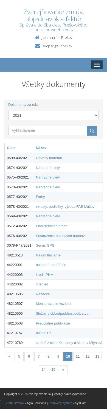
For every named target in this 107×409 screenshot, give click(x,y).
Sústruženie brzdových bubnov (60, 236)
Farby (40, 197)
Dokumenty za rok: (23, 105)
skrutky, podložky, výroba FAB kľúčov (65, 206)
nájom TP (43, 333)
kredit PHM (45, 275)
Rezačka (43, 294)
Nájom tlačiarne (48, 255)
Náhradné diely (48, 168)
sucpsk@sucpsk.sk (57, 45)
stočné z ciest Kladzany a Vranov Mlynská (69, 343)
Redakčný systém (60, 403)
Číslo (11, 148)
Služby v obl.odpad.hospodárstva (62, 313)
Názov (41, 148)
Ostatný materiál (49, 158)
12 (87, 356)
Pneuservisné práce (51, 226)
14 (44, 369)
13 (97, 356)
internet (42, 284)
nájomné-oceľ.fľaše (51, 265)
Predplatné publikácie (53, 323)
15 (53, 369)
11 (78, 356)
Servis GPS (45, 245)
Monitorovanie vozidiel (53, 304)
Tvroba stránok (14, 403)
